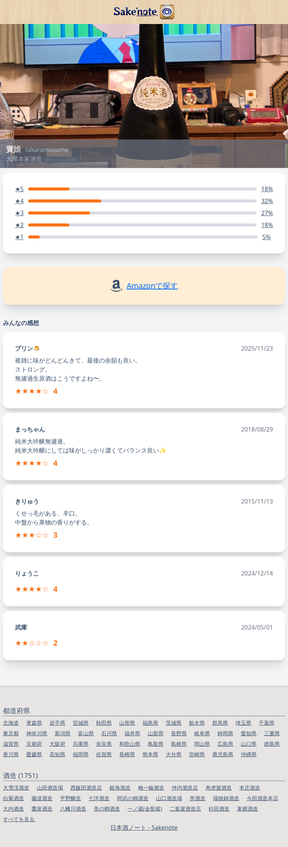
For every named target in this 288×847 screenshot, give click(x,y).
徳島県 (272, 743)
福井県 (132, 733)
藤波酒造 (42, 798)
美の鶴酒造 (107, 808)
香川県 (11, 754)
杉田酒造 (219, 808)
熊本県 (150, 754)
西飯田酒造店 (86, 787)
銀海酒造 (120, 787)
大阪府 (57, 743)
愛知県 (248, 733)
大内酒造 (13, 808)
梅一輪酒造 (151, 787)
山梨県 (156, 733)
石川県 (109, 733)
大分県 (174, 754)
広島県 (225, 743)
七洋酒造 (99, 798)
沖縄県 (248, 754)
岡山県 (202, 743)
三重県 (272, 733)
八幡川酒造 (73, 808)
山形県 (127, 722)
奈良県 (104, 743)
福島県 (150, 722)
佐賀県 (104, 754)
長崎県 (127, 754)
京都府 (34, 743)
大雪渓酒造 (16, 787)
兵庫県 (80, 743)
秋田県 (104, 722)
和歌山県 (129, 743)
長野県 (179, 733)
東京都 (11, 733)
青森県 (34, 722)
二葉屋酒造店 (185, 808)
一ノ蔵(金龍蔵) (145, 808)
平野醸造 (70, 798)
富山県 (86, 733)
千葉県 (266, 722)
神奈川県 (36, 733)
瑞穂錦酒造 (226, 798)
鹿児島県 (222, 754)
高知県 (57, 754)
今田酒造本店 (262, 798)
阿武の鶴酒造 (132, 798)
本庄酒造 (249, 787)
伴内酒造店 (185, 787)
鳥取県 (156, 743)
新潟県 (62, 733)
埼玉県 (243, 722)
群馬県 (220, 722)
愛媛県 (34, 754)
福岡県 (80, 754)
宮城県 (80, 722)
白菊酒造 (13, 798)
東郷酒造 (247, 808)
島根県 (179, 743)
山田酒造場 (50, 787)
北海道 (11, 722)
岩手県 (57, 722)
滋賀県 (11, 743)
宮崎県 (197, 754)
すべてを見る (19, 819)
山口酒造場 (169, 798)
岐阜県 (202, 733)
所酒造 (198, 798)
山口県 (248, 743)
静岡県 (225, 733)
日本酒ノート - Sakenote (143, 827)
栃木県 (197, 722)
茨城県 (174, 722)
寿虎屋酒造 (219, 787)
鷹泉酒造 (42, 808)
